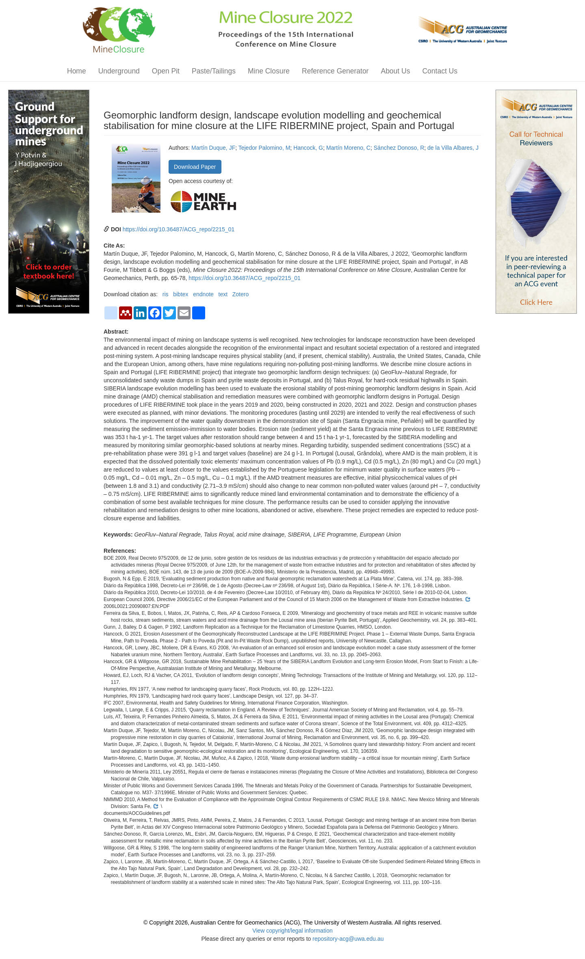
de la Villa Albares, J (453, 147)
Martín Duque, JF (213, 147)
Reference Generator (335, 71)
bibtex (180, 294)
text (223, 294)
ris (165, 294)
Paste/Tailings (214, 71)
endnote (203, 294)
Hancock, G (308, 147)
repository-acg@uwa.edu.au (348, 938)
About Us (395, 71)
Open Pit (166, 71)
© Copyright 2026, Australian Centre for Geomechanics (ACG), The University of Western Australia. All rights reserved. (292, 922)
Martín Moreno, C (348, 147)
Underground (119, 71)
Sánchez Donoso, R (399, 147)
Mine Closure (269, 71)
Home (76, 71)
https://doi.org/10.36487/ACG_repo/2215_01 (179, 229)
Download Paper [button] (195, 167)
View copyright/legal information (292, 930)
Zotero (240, 294)
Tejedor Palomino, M (264, 147)
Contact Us (439, 71)
